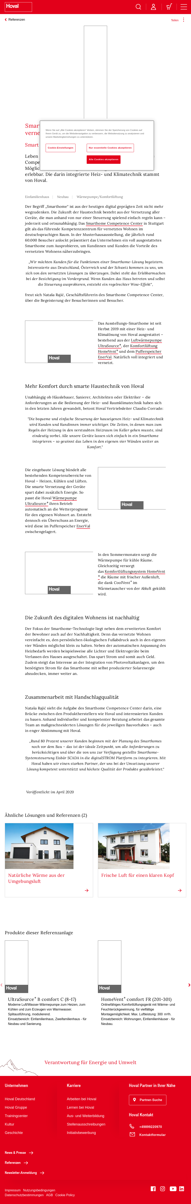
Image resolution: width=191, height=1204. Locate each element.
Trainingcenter (16, 1116)
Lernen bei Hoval (80, 1107)
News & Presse (20, 1152)
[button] (147, 1100)
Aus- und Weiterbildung (85, 1116)
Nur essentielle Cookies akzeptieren (110, 148)
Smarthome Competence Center (114, 223)
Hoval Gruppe (16, 1107)
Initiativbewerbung (81, 1133)
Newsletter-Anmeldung (25, 1172)
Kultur (9, 1124)
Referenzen (17, 1162)
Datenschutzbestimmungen (24, 1195)
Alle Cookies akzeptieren (104, 159)
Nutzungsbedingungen (39, 1190)
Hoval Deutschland (20, 1099)
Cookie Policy (65, 1195)
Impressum (13, 1190)
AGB (49, 1195)
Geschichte (14, 1133)
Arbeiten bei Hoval (81, 1099)
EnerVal (83, 526)
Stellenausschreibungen (86, 1124)
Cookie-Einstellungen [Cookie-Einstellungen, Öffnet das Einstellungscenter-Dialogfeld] (60, 148)
